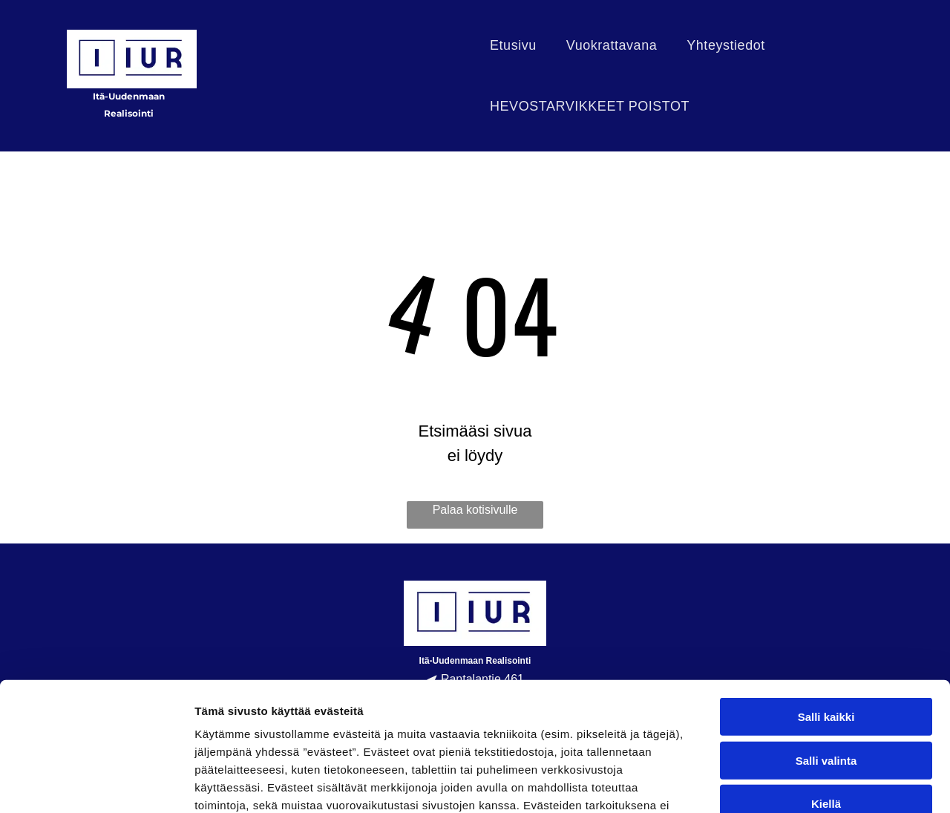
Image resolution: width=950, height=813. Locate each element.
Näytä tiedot (793, 783)
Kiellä (826, 671)
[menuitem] (513, 45)
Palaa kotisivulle (475, 509)
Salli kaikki (826, 584)
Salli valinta (826, 627)
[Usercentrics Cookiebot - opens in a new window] (96, 784)
